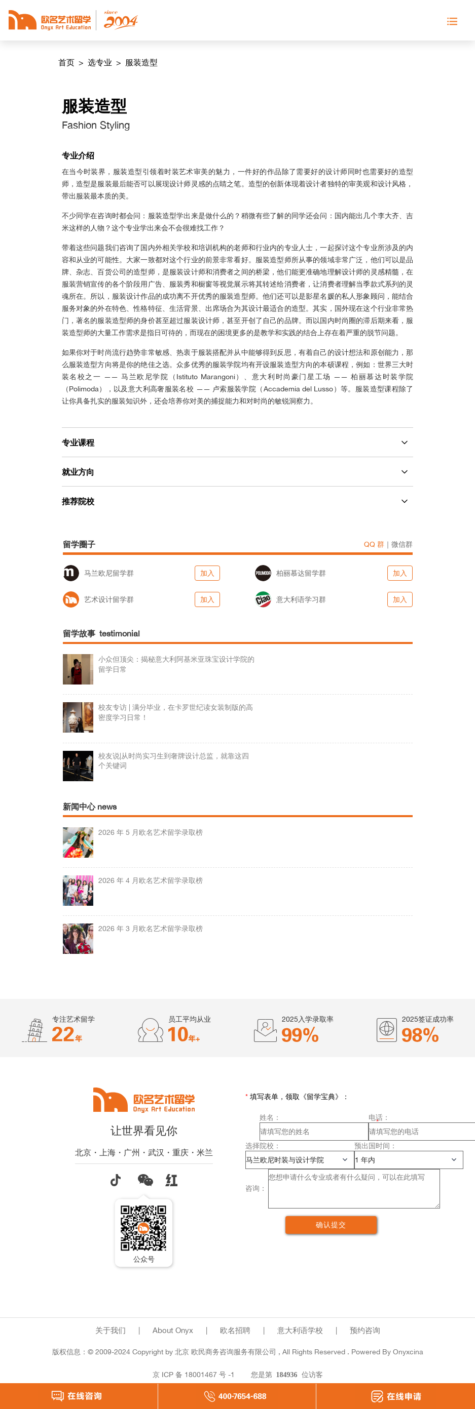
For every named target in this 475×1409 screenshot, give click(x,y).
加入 (207, 573)
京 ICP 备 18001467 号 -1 (194, 1374)
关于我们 (110, 1330)
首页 (67, 62)
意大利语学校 (300, 1330)
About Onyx (173, 1330)
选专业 (101, 62)
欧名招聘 (235, 1330)
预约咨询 (365, 1330)
